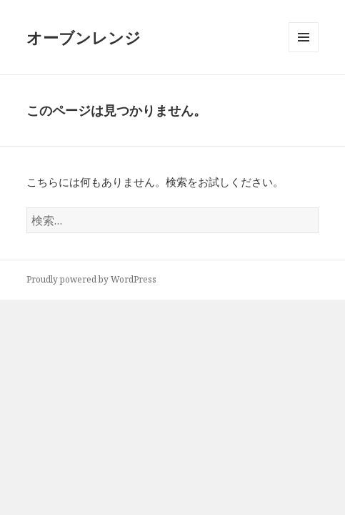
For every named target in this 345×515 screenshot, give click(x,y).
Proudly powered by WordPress (91, 279)
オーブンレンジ (83, 37)
